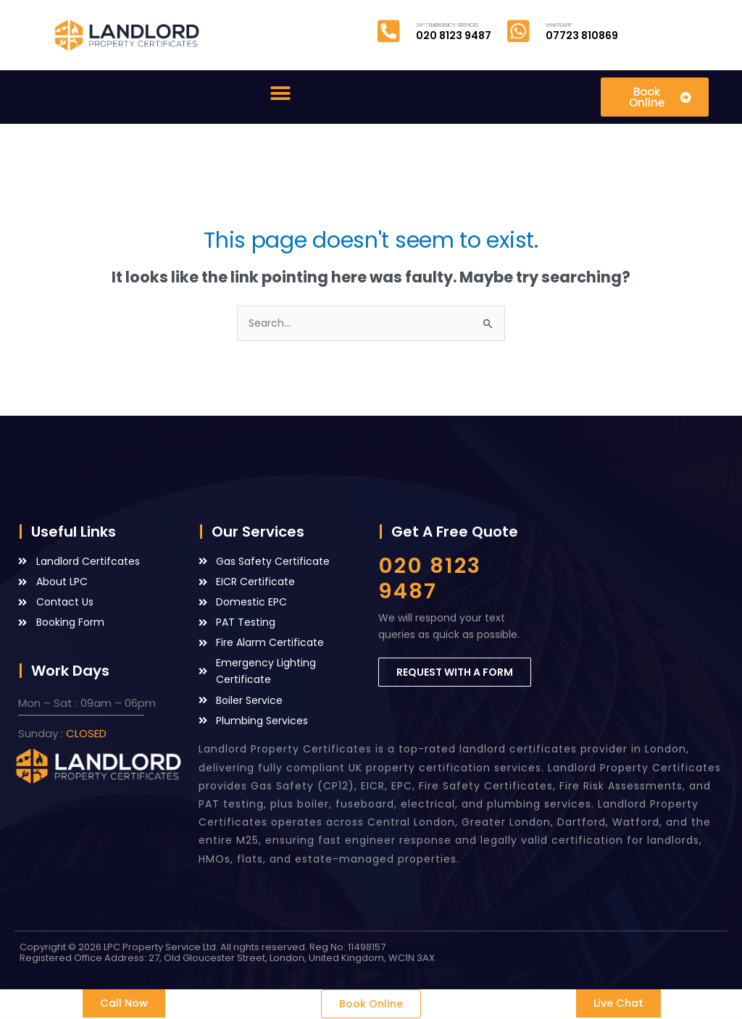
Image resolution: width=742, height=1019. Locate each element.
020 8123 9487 (429, 578)
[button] (280, 93)
